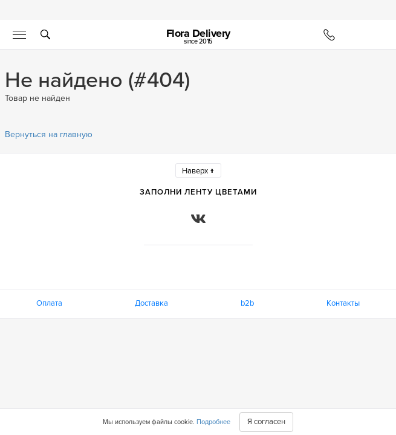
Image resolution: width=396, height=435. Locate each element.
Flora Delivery (198, 36)
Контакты (343, 303)
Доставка (151, 303)
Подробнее (213, 422)
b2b (247, 303)
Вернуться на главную (49, 134)
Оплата (49, 303)
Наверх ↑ (198, 171)
